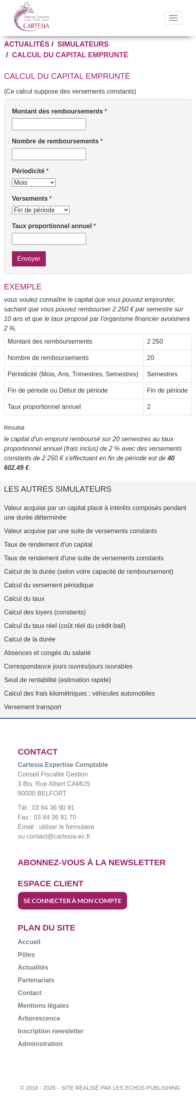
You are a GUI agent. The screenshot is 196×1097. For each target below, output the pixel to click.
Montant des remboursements (57, 111)
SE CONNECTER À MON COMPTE (73, 900)
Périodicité (28, 171)
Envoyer (29, 258)
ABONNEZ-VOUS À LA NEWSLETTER (92, 862)
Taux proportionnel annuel (52, 226)
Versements (30, 198)
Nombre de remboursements (55, 141)
